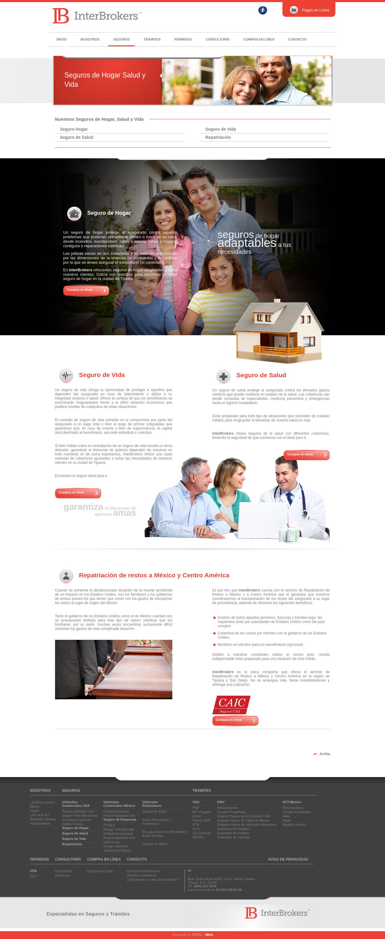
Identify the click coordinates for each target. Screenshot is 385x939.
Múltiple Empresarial (118, 833)
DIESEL (198, 837)
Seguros (121, 39)
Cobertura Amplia (116, 811)
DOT (33, 876)
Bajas (287, 820)
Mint (209, 935)
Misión (35, 806)
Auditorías (62, 875)
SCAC (197, 816)
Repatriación (218, 137)
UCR (196, 829)
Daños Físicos (72, 824)
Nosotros (90, 39)
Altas (286, 816)
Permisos (183, 39)
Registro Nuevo (294, 824)
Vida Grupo (111, 842)
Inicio (62, 39)
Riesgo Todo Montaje (118, 829)
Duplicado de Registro (233, 829)
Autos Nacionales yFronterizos (156, 821)
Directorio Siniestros (141, 875)
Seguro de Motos (155, 844)
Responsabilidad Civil (78, 811)
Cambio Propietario (231, 812)
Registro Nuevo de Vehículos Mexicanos (247, 824)
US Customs (201, 833)
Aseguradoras (40, 823)
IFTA (195, 824)
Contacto (297, 39)
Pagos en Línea (308, 10)
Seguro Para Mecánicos (79, 815)
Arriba (324, 754)
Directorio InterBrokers (143, 871)
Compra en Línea (100, 871)
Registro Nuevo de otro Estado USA (243, 816)
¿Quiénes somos (42, 802)
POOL (197, 935)
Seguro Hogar (74, 129)
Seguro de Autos (154, 811)
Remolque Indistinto (76, 820)
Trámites (152, 39)
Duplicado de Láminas (233, 837)
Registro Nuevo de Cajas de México (243, 820)
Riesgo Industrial (115, 846)
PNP (195, 808)
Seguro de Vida (220, 129)
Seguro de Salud (76, 137)
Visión (34, 811)
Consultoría (218, 39)
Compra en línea (259, 39)
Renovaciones (227, 808)
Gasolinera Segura (117, 850)
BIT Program (201, 812)
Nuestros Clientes (43, 819)
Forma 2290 (201, 820)
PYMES (109, 825)
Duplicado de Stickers (233, 833)
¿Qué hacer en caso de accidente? (152, 879)
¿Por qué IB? (40, 815)
